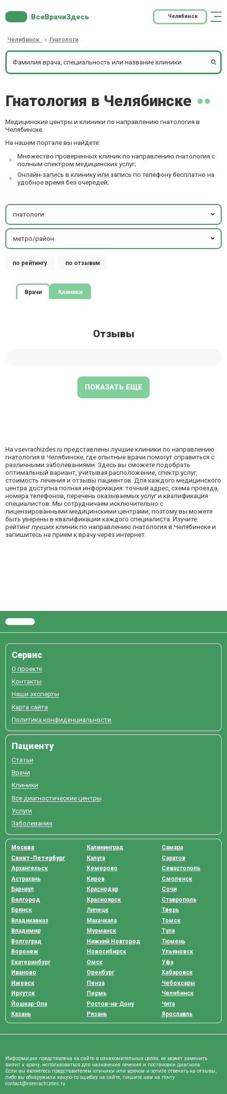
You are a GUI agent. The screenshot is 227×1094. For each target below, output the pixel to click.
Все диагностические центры (57, 798)
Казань (21, 1014)
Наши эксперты (35, 694)
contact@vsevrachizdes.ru (35, 1083)
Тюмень (173, 941)
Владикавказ (29, 920)
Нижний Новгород (113, 941)
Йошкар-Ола (29, 1003)
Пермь (96, 993)
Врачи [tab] (33, 291)
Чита (168, 1003)
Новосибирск (106, 951)
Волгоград (26, 941)
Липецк (97, 909)
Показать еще (113, 387)
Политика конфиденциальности (61, 719)
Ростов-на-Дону (110, 1003)
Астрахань (26, 878)
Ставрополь (179, 899)
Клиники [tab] (70, 291)
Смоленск (177, 878)
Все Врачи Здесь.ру (20, 621)
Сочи (169, 889)
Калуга (96, 858)
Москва (22, 847)
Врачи (21, 772)
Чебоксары (178, 983)
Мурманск (101, 930)
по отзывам (82, 263)
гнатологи (115, 214)
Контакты (27, 681)
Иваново (23, 972)
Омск (95, 962)
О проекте (27, 668)
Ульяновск (177, 951)
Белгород (25, 899)
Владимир (26, 930)
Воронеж (24, 951)
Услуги (22, 810)
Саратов (173, 858)
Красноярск (104, 899)
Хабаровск (177, 972)
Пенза (96, 983)
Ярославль (177, 1014)
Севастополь (181, 868)
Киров (96, 878)
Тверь (170, 909)
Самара (172, 847)
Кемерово (102, 868)
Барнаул (22, 889)
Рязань (97, 1014)
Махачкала (102, 920)
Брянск (21, 909)
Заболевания (32, 823)
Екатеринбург (30, 962)
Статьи (22, 760)
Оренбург (100, 972)
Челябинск (178, 993)
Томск (171, 920)
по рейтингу (30, 263)
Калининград (105, 847)
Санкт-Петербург (38, 858)
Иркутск (23, 993)
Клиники (25, 785)
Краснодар (102, 889)
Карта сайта (30, 707)
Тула (168, 930)
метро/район (115, 238)
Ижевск (22, 983)
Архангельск (29, 868)
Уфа (167, 962)
